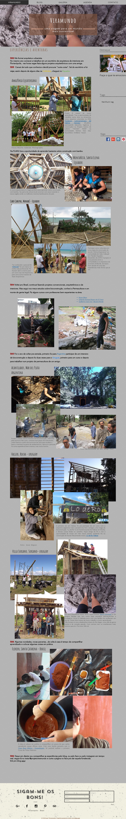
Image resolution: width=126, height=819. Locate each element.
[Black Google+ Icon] (18, 806)
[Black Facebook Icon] (27, 806)
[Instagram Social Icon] (118, 139)
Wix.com (77, 818)
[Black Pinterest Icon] (45, 806)
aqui (23, 761)
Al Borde (15, 267)
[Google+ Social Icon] (113, 139)
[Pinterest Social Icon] (123, 139)
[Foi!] (112, 804)
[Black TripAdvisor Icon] (54, 806)
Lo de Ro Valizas (92, 535)
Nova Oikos (83, 297)
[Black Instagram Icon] (36, 806)
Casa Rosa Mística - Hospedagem (31, 748)
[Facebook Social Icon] (108, 139)
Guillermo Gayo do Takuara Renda (91, 301)
